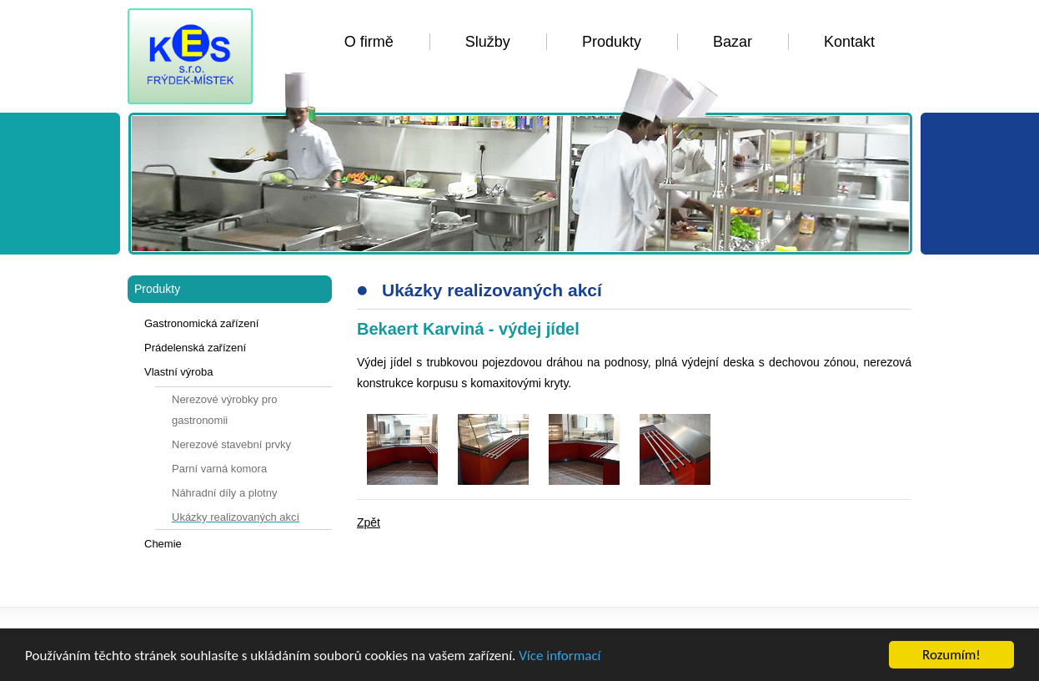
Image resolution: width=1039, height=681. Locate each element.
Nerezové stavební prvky (231, 444)
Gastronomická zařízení (201, 323)
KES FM (190, 56)
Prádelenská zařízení (195, 347)
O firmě (369, 41)
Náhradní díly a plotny (224, 493)
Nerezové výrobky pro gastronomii (224, 409)
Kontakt (849, 41)
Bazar (732, 41)
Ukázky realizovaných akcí (235, 517)
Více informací (559, 655)
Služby (487, 41)
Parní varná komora (219, 468)
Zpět (368, 522)
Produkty (611, 41)
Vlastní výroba (178, 372)
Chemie (163, 543)
